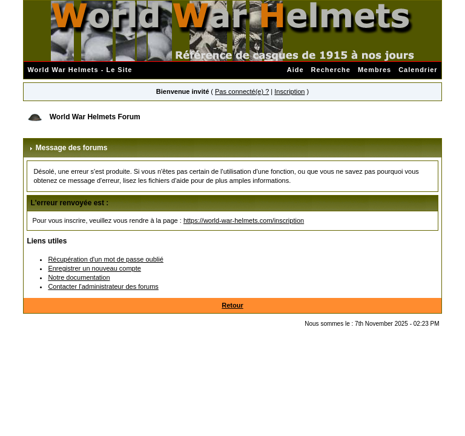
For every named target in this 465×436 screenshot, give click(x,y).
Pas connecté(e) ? (242, 91)
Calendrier (417, 69)
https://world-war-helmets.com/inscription (243, 220)
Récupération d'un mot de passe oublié (105, 259)
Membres (374, 69)
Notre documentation (79, 277)
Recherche (331, 69)
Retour (232, 305)
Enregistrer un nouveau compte (94, 268)
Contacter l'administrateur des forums (103, 286)
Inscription (289, 91)
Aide (295, 69)
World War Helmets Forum (95, 117)
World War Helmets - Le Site (79, 69)
